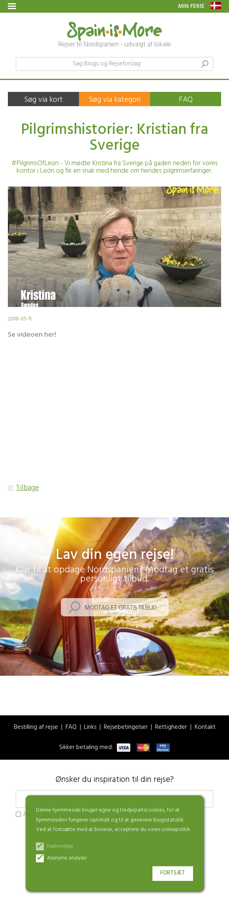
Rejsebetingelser (126, 727)
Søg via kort (43, 100)
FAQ (186, 100)
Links (90, 727)
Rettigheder (171, 727)
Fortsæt (172, 873)
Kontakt (205, 727)
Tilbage (27, 488)
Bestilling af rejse (36, 727)
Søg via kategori (115, 100)
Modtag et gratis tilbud (120, 608)
